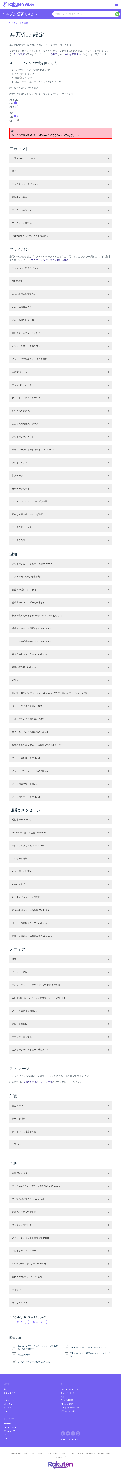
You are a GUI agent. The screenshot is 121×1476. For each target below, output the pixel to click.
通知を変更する (73, 54)
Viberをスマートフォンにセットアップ (88, 1347)
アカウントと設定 (19, 22)
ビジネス (7, 1407)
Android (7, 1424)
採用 (62, 1396)
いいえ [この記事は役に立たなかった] (39, 1321)
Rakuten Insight (104, 1453)
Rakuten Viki (15, 1453)
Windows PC (9, 1431)
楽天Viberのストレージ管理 (37, 1081)
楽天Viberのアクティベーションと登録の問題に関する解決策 (38, 1347)
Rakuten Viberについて (71, 1389)
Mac (6, 1435)
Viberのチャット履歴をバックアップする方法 (90, 1354)
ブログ (6, 1396)
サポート (7, 1411)
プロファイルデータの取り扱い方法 (49, 260)
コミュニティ (9, 1393)
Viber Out (8, 1404)
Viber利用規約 (67, 1404)
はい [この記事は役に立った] (19, 1321)
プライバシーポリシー (70, 1407)
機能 (5, 1389)
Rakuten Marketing (86, 1453)
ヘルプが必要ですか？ (20, 14)
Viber (6, 22)
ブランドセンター (68, 1393)
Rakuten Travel (68, 1453)
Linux (6, 1438)
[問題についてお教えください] (86, 14)
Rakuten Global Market (48, 1453)
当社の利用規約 (67, 1400)
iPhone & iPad (10, 1427)
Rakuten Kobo (30, 1453)
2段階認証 (19, 54)
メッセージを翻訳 (48, 54)
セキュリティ (9, 1400)
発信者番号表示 (25, 1354)
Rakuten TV (60, 1457)
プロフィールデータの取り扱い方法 (34, 1362)
